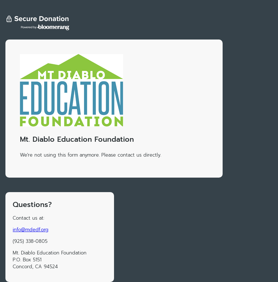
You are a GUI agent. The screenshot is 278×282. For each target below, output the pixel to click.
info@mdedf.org (31, 229)
